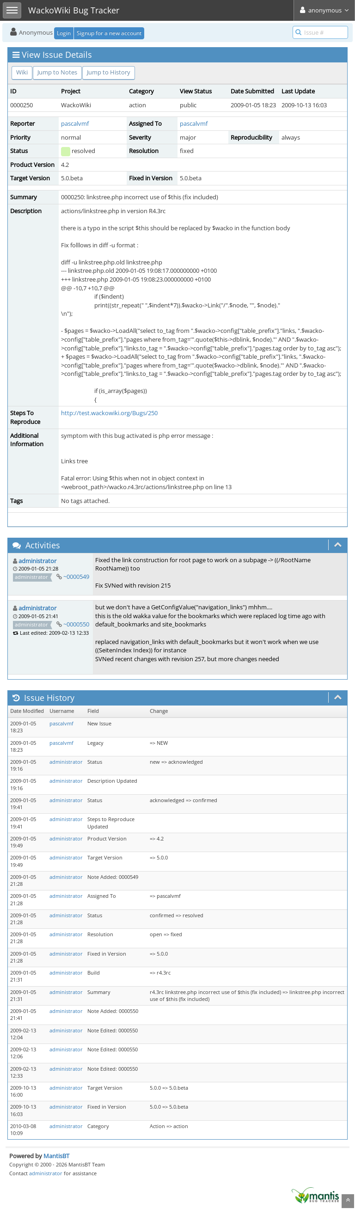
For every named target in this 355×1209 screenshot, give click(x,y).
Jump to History (108, 72)
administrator (37, 561)
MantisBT (56, 1156)
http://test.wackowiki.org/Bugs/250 (109, 413)
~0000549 (76, 576)
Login (64, 33)
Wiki (22, 72)
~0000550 (76, 624)
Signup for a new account (109, 33)
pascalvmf (75, 123)
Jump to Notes (57, 72)
